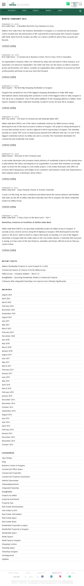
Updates (5, 559)
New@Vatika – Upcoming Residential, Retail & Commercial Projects (29, 277)
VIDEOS (27, 573)
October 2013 (7, 445)
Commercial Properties (11, 473)
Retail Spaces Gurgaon (11, 540)
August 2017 (7, 355)
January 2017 (7, 373)
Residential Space (9, 533)
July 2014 (5, 418)
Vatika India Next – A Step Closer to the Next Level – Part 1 (26, 218)
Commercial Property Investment (16, 477)
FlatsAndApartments (10, 484)
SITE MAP (16, 577)
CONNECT (33, 10)
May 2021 (5, 325)
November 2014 (8, 403)
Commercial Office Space (12, 469)
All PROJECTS (8, 10)
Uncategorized (8, 555)
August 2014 (7, 415)
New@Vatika (7, 492)
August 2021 (7, 317)
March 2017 (6, 366)
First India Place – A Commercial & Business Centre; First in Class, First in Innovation (36, 57)
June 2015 (6, 377)
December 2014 (8, 400)
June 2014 (6, 422)
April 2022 (6, 299)
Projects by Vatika (9, 495)
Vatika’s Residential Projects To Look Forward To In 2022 (25, 266)
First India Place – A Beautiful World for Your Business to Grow (28, 26)
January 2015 (7, 396)
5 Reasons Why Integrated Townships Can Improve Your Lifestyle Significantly (34, 281)
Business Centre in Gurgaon (13, 465)
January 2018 (7, 351)
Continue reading (9, 46)
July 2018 (5, 340)
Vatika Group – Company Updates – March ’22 (20, 274)
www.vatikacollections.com (52, 583)
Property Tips (7, 503)
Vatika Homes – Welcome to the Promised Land (21, 156)
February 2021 (8, 332)
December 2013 (8, 437)
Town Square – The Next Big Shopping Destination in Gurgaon (27, 88)
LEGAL (73, 573)
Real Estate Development (12, 507)
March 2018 (6, 347)
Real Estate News (9, 522)
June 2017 (6, 358)
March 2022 (6, 302)
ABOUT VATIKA (13, 573)
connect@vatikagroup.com (34, 583)
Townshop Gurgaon (10, 552)
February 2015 (8, 392)
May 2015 (5, 381)
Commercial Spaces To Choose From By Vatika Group (23, 270)
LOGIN (21, 10)
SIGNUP (57, 10)
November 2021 (8, 310)
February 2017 (8, 370)
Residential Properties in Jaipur (15, 525)
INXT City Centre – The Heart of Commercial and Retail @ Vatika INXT (30, 119)
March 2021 (6, 328)
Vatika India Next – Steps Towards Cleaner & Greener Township (28, 190)
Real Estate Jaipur (9, 518)
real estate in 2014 (9, 510)
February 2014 (8, 430)
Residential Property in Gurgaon (15, 529)
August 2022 (7, 295)
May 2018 (6, 343)
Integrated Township (10, 488)
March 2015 (6, 388)
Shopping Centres (9, 544)
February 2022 (8, 306)
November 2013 (8, 441)
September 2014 (9, 411)
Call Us (75, 4)
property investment (10, 499)
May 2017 (5, 362)
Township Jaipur (8, 548)
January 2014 (7, 433)
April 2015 (6, 385)
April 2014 (6, 426)
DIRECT (57, 573)
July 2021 (5, 321)
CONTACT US (41, 573)
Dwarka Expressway (10, 480)
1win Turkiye (7, 458)
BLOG (31, 577)
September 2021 (9, 313)
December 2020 (8, 336)
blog (4, 462)
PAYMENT (45, 10)
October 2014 (7, 407)
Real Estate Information (12, 514)
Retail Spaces (7, 537)
